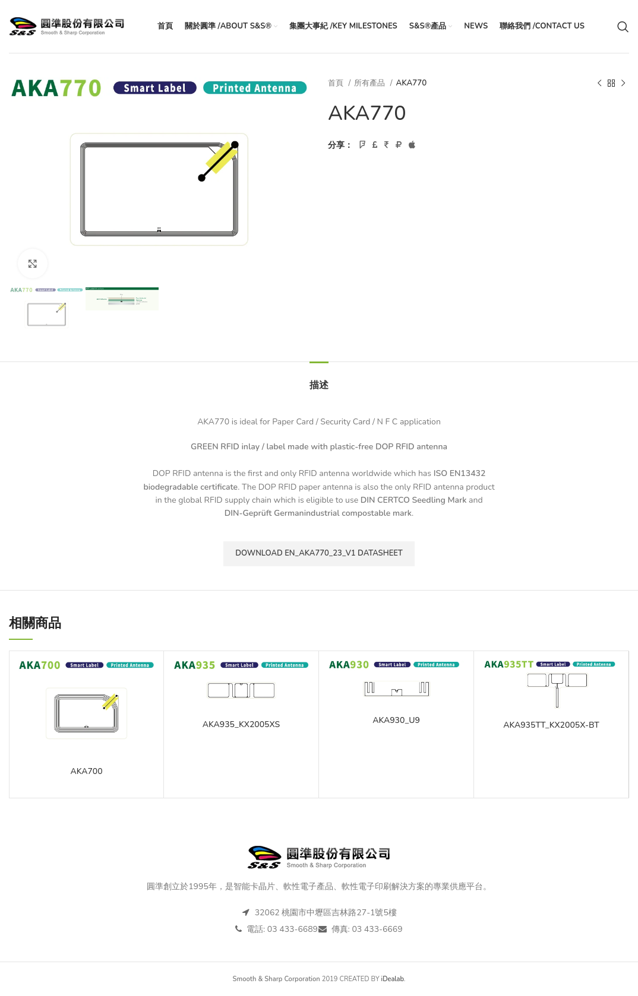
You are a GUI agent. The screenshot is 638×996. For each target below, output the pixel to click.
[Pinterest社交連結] (386, 145)
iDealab (392, 979)
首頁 (336, 83)
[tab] (319, 379)
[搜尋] (623, 27)
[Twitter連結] (375, 145)
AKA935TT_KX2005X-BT (551, 725)
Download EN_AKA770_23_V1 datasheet (319, 553)
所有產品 (370, 83)
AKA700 (86, 771)
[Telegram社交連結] (412, 145)
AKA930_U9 (396, 720)
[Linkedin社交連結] (398, 145)
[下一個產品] (623, 84)
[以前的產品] (599, 84)
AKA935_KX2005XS (241, 724)
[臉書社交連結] (362, 145)
